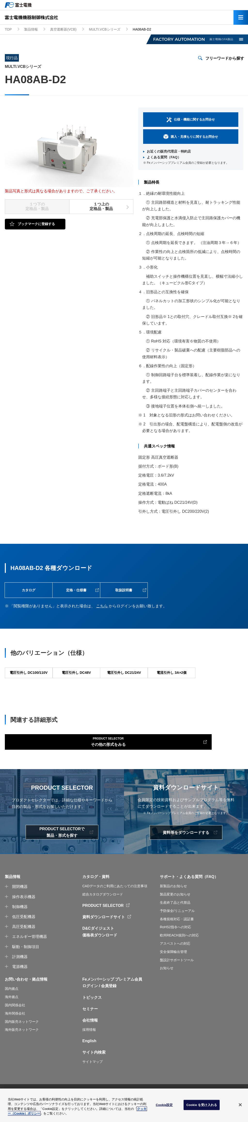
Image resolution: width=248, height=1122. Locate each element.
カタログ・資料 (95, 895)
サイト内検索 (94, 1071)
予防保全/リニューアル (177, 929)
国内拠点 (11, 1007)
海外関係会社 (15, 1032)
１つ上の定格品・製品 (101, 206)
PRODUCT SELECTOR (103, 924)
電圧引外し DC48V (76, 681)
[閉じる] (240, 1104)
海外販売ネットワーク (22, 1048)
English (89, 1059)
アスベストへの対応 (175, 962)
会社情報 (90, 1039)
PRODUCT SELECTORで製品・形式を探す (62, 850)
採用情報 (89, 1048)
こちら (102, 610)
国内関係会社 (15, 1023)
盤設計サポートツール (177, 978)
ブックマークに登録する (36, 224)
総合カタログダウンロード (102, 913)
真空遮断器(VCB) (63, 29)
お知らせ (166, 986)
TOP (8, 29)
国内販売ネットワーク (22, 1040)
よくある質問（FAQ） (164, 157)
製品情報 (31, 29)
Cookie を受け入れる (201, 1105)
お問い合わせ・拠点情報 (26, 998)
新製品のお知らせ (173, 904)
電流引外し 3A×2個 (171, 681)
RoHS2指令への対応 (175, 945)
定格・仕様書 (76, 592)
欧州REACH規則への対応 (179, 954)
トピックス (92, 1016)
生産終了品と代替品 (175, 921)
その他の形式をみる (44, 758)
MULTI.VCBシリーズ (104, 29)
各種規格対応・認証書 (177, 937)
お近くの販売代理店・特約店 (169, 151)
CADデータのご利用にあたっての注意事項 (114, 904)
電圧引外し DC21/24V (124, 681)
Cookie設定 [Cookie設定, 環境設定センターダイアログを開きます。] (164, 1105)
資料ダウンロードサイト (103, 935)
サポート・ (169, 895)
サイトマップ (92, 1080)
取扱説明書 (123, 592)
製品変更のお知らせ (175, 913)
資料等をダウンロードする (186, 851)
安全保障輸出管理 (173, 970)
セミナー (90, 1027)
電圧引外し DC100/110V (28, 680)
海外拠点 (11, 1015)
